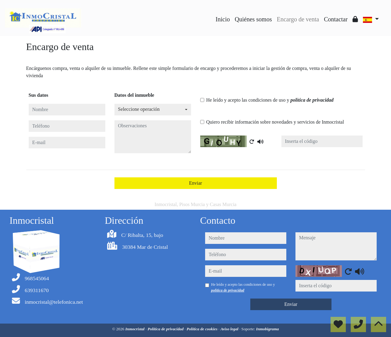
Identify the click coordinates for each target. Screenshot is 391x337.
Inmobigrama (267, 329)
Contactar (336, 19)
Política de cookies (202, 329)
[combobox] (152, 109)
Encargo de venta (298, 19)
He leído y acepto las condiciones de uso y (270, 100)
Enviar (195, 183)
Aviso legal (229, 329)
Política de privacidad (165, 329)
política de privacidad (311, 100)
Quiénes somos (253, 19)
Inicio (222, 19)
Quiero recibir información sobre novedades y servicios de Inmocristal (275, 122)
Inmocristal (135, 329)
